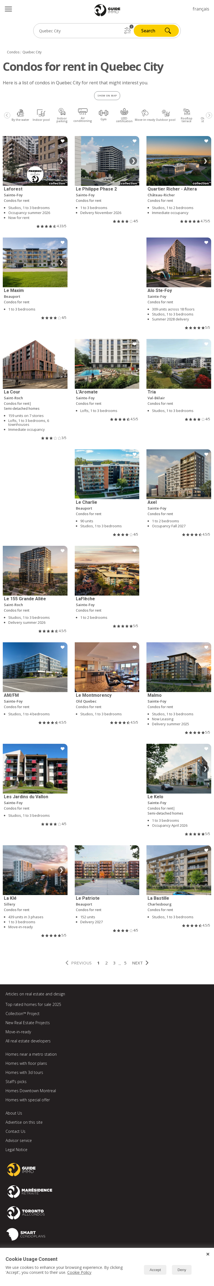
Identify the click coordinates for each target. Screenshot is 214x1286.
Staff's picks (16, 1081)
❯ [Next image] (61, 161)
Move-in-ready (18, 1031)
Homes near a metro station (31, 1054)
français (201, 9)
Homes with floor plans (26, 1063)
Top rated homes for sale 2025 (33, 1004)
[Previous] (7, 115)
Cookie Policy (79, 1272)
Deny (181, 1270)
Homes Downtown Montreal (31, 1090)
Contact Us (15, 1131)
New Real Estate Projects (28, 1022)
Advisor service (19, 1140)
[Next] (209, 115)
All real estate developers (28, 1041)
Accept (155, 1270)
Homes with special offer (28, 1099)
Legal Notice (16, 1149)
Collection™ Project (23, 1013)
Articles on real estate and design (35, 994)
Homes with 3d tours (24, 1072)
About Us (14, 1113)
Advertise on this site (24, 1122)
